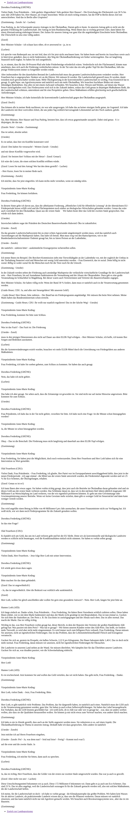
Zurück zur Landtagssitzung (20, 2)
